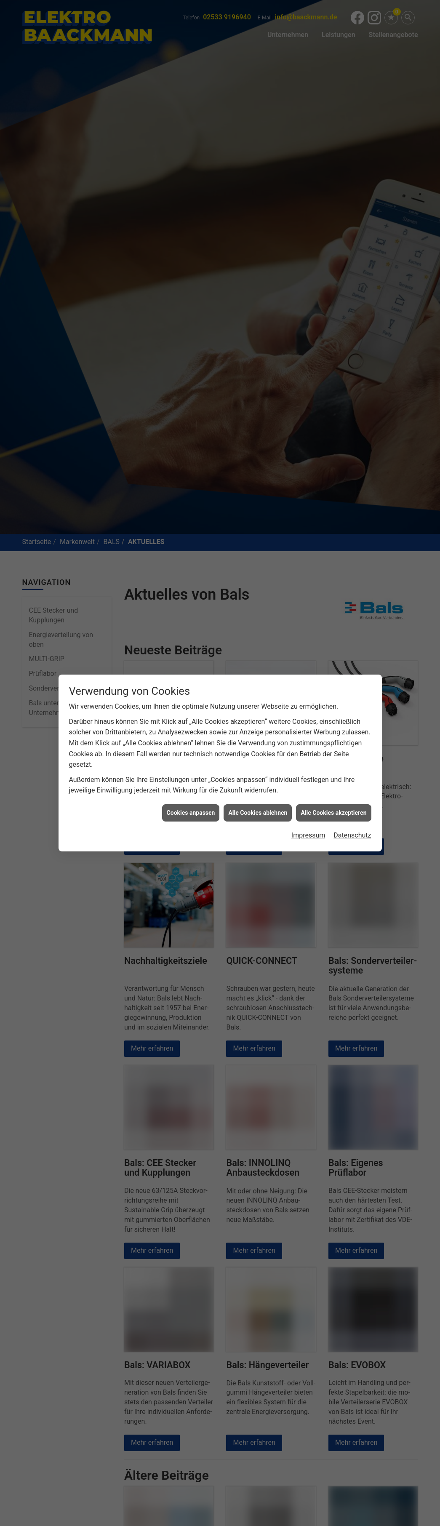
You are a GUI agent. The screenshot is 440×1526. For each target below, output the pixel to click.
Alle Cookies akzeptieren (333, 810)
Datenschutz (352, 833)
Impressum (308, 833)
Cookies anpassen (191, 810)
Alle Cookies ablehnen (257, 810)
